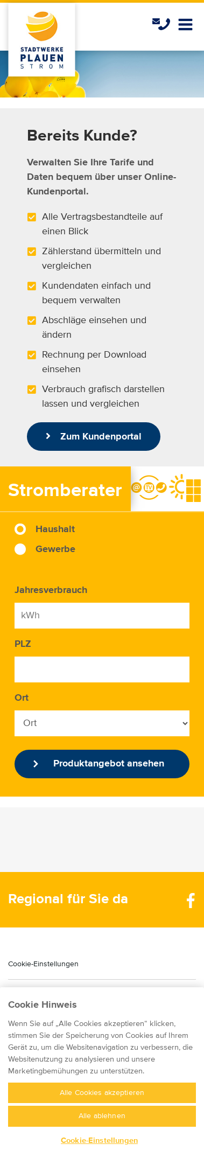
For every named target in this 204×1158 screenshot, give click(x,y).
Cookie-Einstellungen (43, 964)
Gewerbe (55, 549)
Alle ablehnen (102, 1123)
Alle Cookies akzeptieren (102, 1100)
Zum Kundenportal (94, 436)
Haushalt (55, 529)
